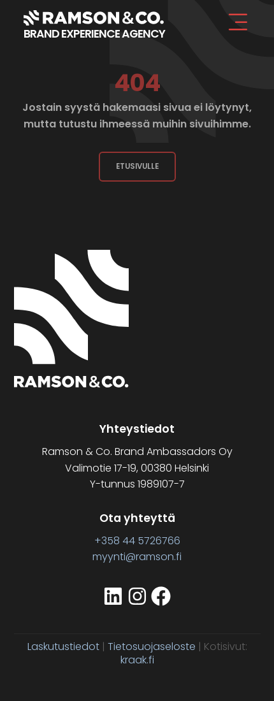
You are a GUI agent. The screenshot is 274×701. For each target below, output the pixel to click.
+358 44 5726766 (137, 540)
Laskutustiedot (63, 646)
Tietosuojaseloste (152, 646)
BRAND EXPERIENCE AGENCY (94, 33)
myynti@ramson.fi (137, 556)
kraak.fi (137, 660)
